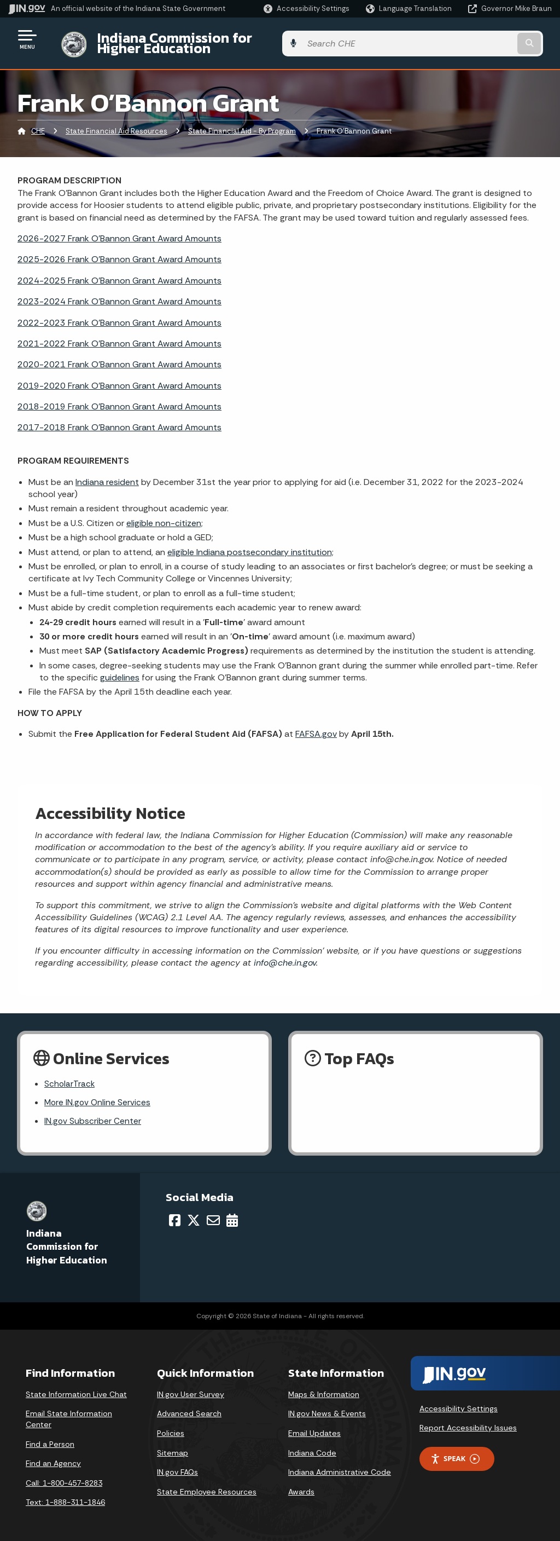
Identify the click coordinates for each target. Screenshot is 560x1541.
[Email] (213, 1213)
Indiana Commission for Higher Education (222, 38)
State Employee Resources (206, 1485)
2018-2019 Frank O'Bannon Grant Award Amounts (119, 398)
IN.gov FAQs (177, 1465)
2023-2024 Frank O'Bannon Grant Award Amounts (119, 293)
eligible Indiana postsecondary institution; (250, 543)
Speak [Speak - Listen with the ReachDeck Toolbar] (455, 1452)
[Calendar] (232, 1213)
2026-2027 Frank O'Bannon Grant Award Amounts (119, 230)
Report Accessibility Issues (468, 1421)
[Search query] (491, 39)
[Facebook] (174, 1213)
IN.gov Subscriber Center (93, 1114)
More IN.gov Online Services (98, 1094)
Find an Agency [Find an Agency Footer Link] (53, 1457)
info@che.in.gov (283, 954)
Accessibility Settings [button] (458, 1402)
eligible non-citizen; (164, 514)
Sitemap (172, 1446)
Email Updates (314, 1427)
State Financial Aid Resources (116, 123)
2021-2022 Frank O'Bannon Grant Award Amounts (119, 335)
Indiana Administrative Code (339, 1465)
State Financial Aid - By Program (242, 123)
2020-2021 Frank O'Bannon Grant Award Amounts (119, 356)
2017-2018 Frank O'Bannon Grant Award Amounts (119, 419)
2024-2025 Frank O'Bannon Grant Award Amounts (119, 272)
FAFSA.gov (316, 725)
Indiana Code (312, 1446)
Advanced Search (189, 1407)
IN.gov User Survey (190, 1388)
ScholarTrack (70, 1075)
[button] (306, 8)
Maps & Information (323, 1388)
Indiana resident (107, 473)
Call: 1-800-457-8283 (64, 1476)
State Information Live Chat (76, 1388)
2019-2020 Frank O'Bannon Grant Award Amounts (119, 377)
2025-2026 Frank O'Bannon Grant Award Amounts (119, 251)
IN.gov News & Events (327, 1407)
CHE (38, 123)
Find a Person (50, 1437)
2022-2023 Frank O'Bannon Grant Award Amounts (119, 314)
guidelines (119, 669)
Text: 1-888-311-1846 (65, 1495)
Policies (170, 1427)
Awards (301, 1485)
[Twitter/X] (193, 1213)
